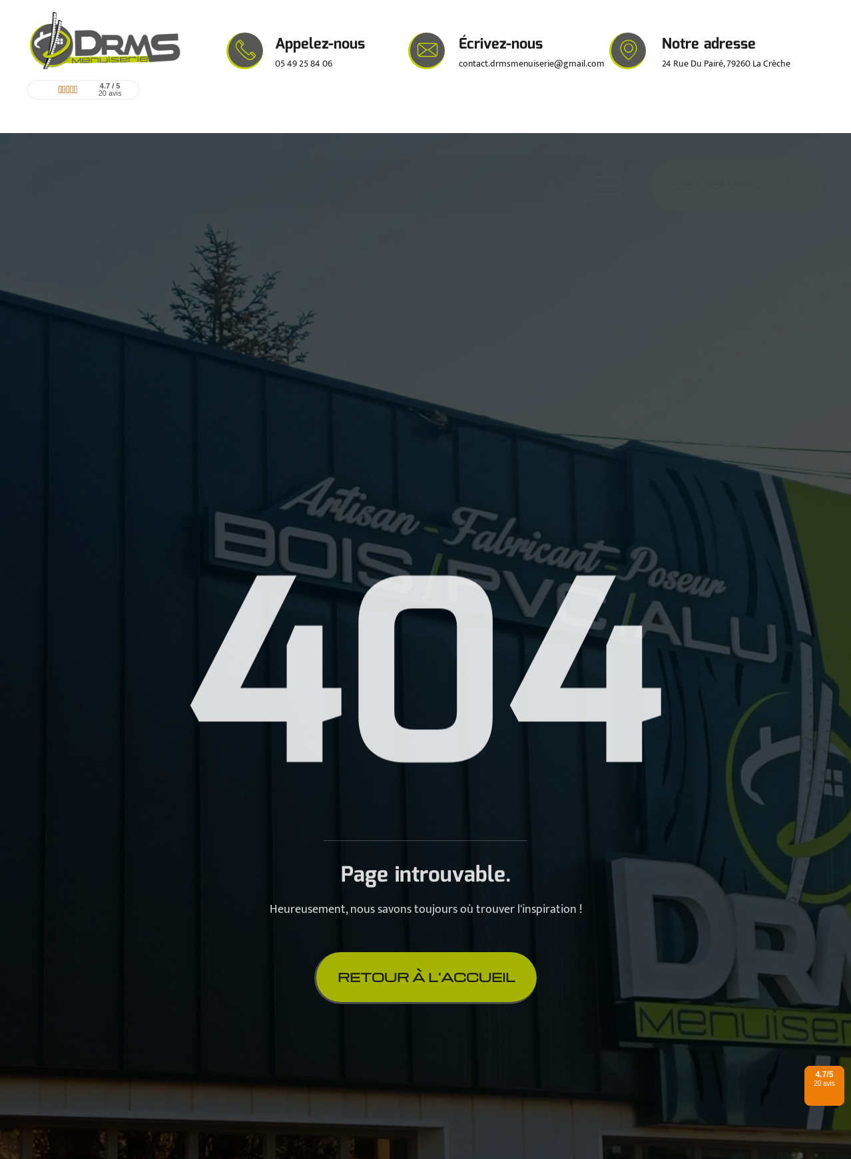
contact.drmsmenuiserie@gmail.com (532, 63)
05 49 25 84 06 (303, 63)
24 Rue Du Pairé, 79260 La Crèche (726, 63)
